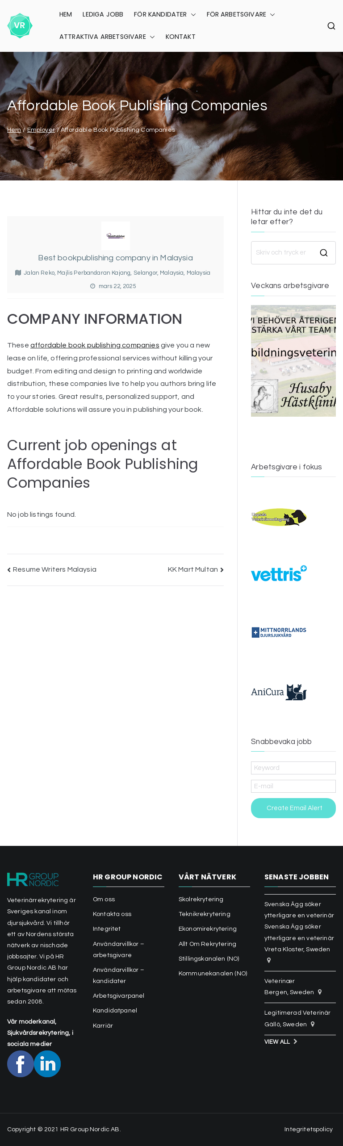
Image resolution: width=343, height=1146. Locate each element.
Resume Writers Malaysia (54, 569)
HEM (65, 14)
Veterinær (279, 981)
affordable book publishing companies (94, 345)
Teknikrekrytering (204, 914)
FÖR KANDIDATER (165, 15)
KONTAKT (181, 36)
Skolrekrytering (201, 899)
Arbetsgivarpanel (119, 996)
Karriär (103, 1026)
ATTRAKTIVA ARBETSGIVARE (107, 37)
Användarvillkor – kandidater (118, 975)
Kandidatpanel (115, 1011)
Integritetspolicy (308, 1129)
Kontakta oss (112, 914)
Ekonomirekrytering (208, 929)
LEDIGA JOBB (103, 14)
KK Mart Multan (193, 569)
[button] (191, 15)
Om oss (104, 899)
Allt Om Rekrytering (207, 944)
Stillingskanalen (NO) (209, 959)
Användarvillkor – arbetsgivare (118, 949)
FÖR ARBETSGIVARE (241, 15)
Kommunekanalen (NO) (213, 973)
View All (277, 1042)
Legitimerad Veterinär (297, 1013)
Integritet (107, 929)
